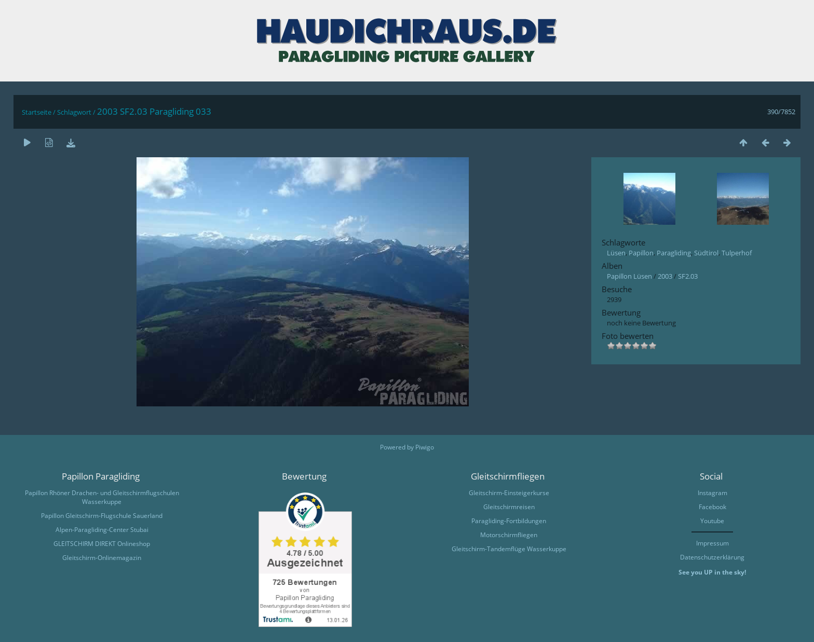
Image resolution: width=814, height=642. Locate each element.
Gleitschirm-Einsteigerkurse (509, 492)
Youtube (712, 520)
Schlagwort (74, 112)
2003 (665, 276)
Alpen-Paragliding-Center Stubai (102, 529)
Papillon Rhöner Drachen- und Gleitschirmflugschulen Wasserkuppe (102, 497)
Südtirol (706, 252)
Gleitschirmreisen (509, 506)
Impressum (712, 543)
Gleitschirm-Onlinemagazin (101, 557)
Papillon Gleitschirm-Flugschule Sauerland (101, 515)
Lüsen (616, 252)
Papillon (641, 252)
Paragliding (674, 252)
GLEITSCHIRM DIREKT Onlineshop (101, 543)
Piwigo (424, 447)
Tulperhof (737, 252)
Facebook (712, 506)
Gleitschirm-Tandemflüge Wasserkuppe (509, 548)
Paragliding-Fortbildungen (508, 520)
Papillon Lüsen (629, 276)
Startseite (36, 112)
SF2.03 (688, 276)
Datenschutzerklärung (712, 557)
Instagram (712, 492)
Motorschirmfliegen (508, 534)
